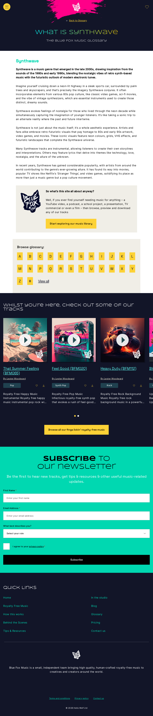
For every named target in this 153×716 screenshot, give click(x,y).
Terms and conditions (59, 698)
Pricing (95, 622)
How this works (13, 614)
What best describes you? (17, 526)
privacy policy (36, 546)
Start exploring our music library (71, 223)
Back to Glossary (76, 20)
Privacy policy (82, 698)
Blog (94, 606)
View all (43, 281)
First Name (10, 490)
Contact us (98, 630)
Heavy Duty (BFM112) (118, 368)
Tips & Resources (14, 630)
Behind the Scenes (15, 622)
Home (7, 597)
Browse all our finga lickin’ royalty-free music (76, 429)
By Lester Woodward (14, 378)
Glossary (97, 614)
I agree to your (29, 546)
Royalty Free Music (15, 606)
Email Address (11, 508)
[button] (78, 416)
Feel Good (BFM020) (69, 368)
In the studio (99, 597)
